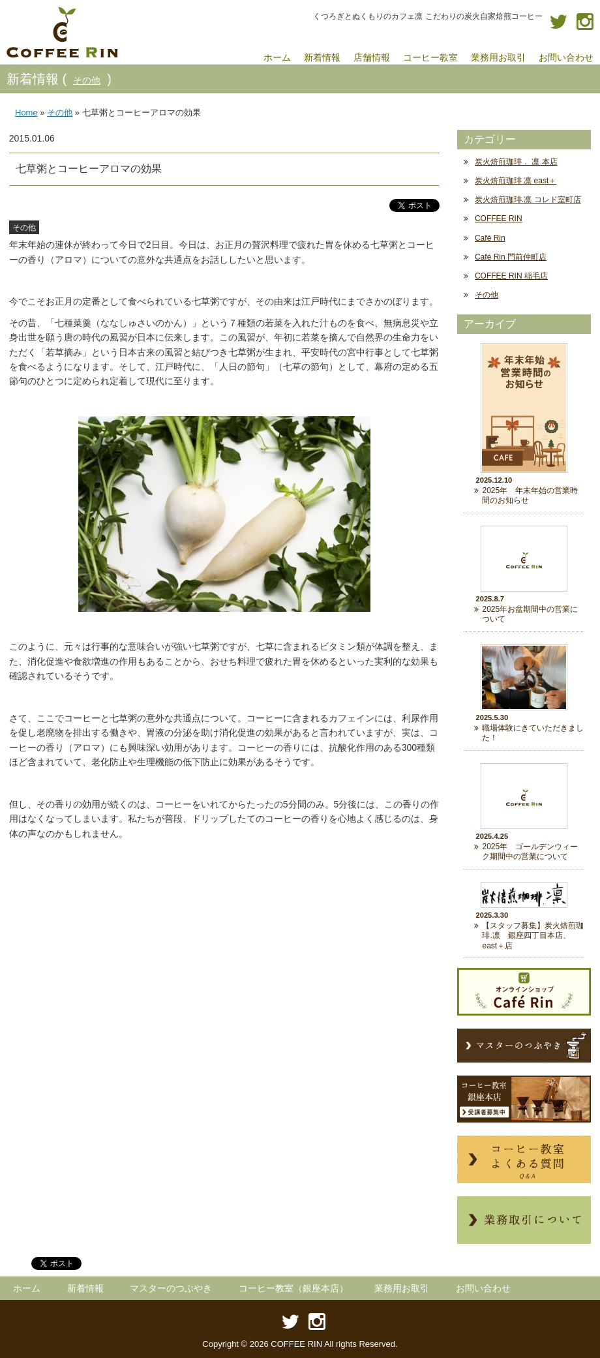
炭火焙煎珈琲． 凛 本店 (516, 161)
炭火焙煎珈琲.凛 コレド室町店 (528, 199)
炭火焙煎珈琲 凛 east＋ (515, 180)
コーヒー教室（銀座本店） (293, 1288)
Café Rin (490, 238)
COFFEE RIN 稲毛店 (511, 275)
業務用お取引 (401, 1288)
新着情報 (85, 1288)
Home (26, 112)
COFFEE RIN (498, 218)
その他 (86, 80)
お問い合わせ (483, 1288)
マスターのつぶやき (171, 1288)
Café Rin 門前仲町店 (511, 257)
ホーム (26, 1288)
